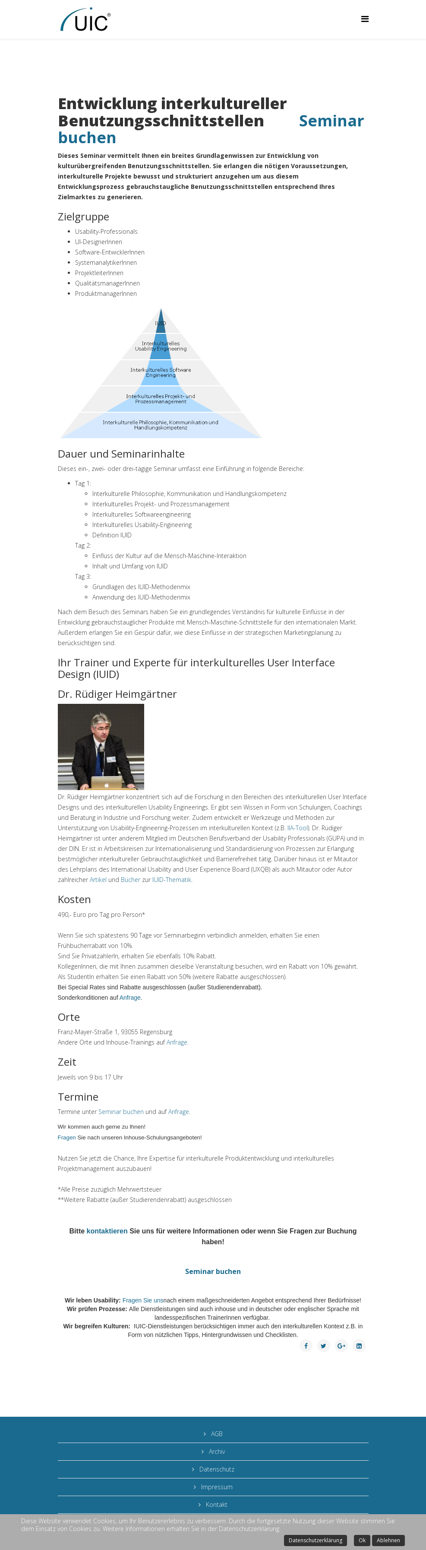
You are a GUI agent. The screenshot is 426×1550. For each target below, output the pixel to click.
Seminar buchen (121, 1112)
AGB (216, 1434)
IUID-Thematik (171, 879)
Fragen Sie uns (143, 1300)
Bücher (131, 879)
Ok (362, 1540)
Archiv (216, 1451)
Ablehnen (388, 1540)
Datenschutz (216, 1469)
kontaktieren (107, 1231)
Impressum (216, 1487)
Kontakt (215, 1504)
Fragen (68, 1137)
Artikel (99, 879)
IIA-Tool (297, 828)
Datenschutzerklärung (315, 1540)
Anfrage (130, 997)
